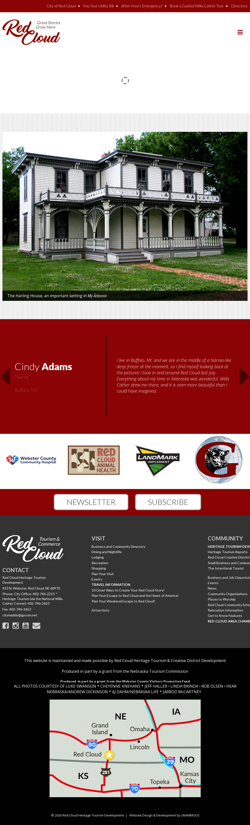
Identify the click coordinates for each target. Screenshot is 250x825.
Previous (5, 373)
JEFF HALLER (155, 686)
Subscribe (168, 502)
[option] (125, 376)
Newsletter (91, 502)
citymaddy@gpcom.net (19, 615)
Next (245, 373)
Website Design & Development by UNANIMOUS (164, 815)
